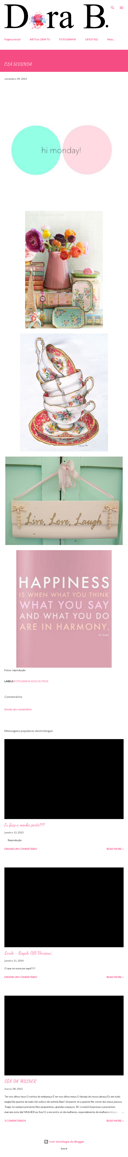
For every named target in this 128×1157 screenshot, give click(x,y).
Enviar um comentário (18, 709)
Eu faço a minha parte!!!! (24, 825)
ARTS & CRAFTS (40, 39)
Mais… (111, 39)
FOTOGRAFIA (67, 39)
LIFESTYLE (91, 39)
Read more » (115, 848)
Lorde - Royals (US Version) (28, 953)
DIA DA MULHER (20, 1081)
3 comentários (15, 1120)
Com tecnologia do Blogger (64, 1141)
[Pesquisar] (112, 6)
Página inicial (12, 39)
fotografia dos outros (31, 681)
